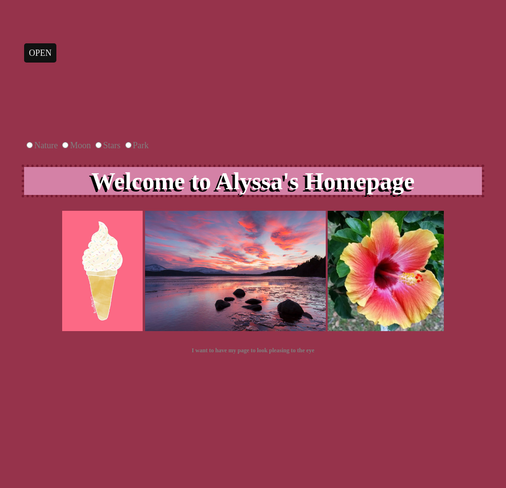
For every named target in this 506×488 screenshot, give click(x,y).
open (40, 53)
